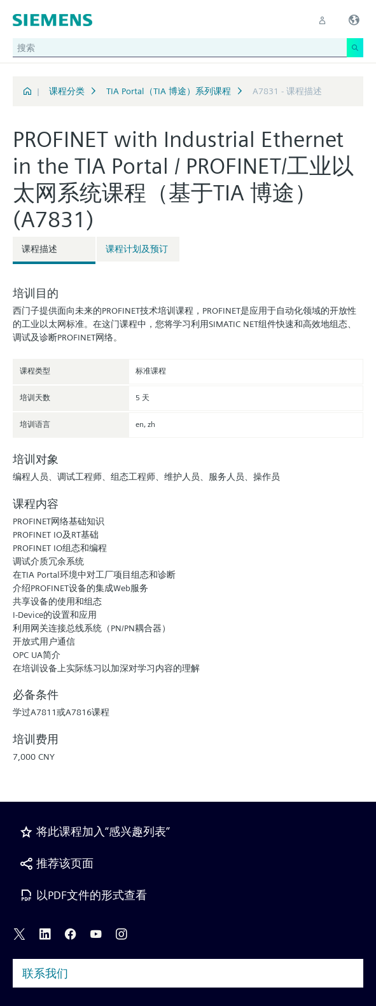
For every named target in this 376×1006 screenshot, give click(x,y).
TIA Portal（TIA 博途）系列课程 (168, 91)
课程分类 (67, 91)
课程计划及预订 (137, 249)
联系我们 (45, 973)
